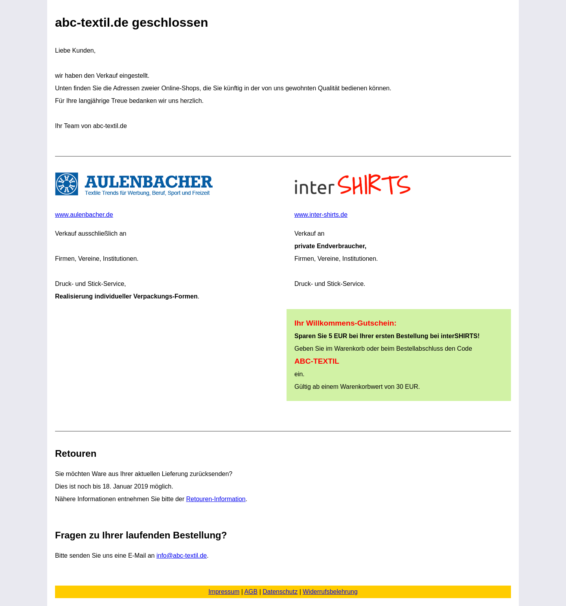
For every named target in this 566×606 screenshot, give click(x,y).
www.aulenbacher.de (135, 195)
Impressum (223, 591)
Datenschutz (280, 591)
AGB (250, 591)
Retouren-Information (216, 499)
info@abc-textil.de (181, 555)
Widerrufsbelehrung (330, 591)
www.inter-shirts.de (354, 195)
